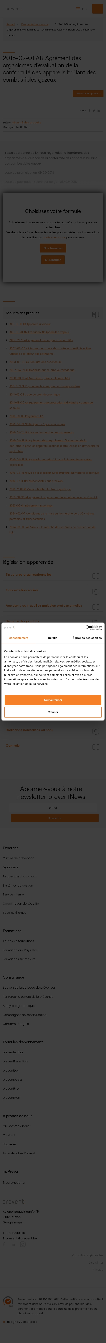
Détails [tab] (52, 637)
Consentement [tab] (18, 637)
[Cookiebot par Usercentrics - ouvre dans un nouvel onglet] (85, 627)
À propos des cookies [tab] (87, 637)
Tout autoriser (53, 700)
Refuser (53, 712)
